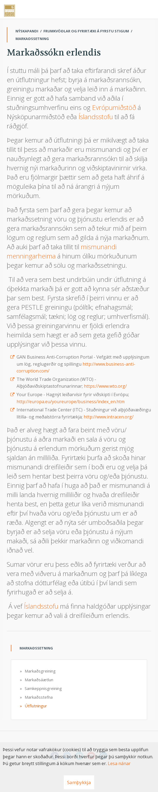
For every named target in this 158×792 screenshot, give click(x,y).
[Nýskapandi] (79, 8)
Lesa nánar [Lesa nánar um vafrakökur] (119, 763)
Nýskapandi (26, 31)
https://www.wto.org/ (105, 386)
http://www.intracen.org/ (109, 417)
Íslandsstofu (95, 116)
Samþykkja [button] (79, 782)
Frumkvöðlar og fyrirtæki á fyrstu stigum (86, 31)
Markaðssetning (32, 38)
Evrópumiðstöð (114, 107)
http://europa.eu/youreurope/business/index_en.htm (71, 402)
